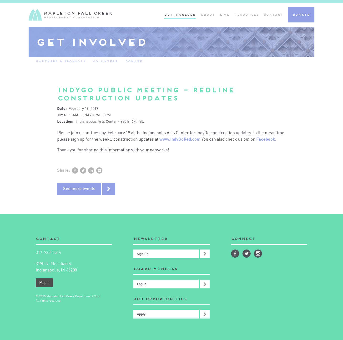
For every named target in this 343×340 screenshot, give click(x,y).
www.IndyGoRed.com (180, 139)
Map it (44, 283)
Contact (273, 14)
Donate (301, 14)
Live (225, 14)
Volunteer (105, 61)
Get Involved (180, 14)
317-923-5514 (48, 252)
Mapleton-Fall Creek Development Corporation (70, 15)
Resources (246, 14)
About (207, 14)
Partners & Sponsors (60, 61)
